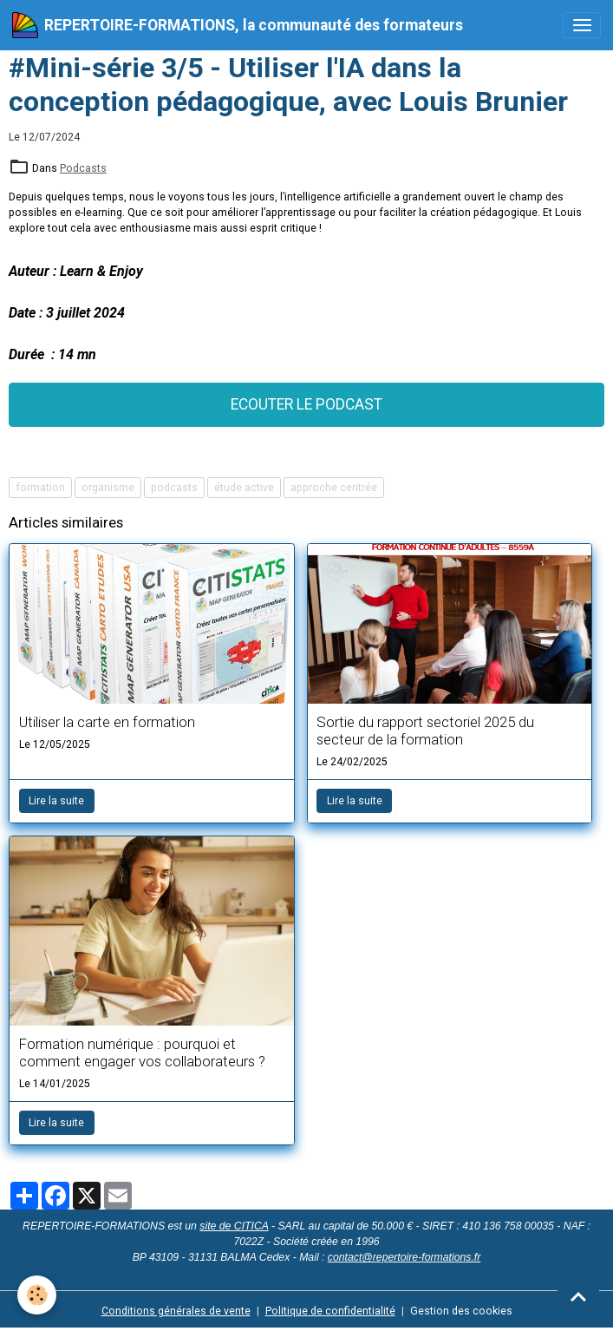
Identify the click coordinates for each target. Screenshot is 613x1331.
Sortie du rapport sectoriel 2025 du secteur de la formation (425, 730)
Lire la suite (56, 801)
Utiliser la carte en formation (107, 722)
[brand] (237, 25)
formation (40, 488)
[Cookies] (36, 1295)
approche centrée (333, 488)
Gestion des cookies (461, 1311)
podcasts (174, 488)
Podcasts (83, 168)
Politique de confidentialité (330, 1311)
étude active (244, 488)
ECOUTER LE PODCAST (306, 404)
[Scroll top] (578, 1296)
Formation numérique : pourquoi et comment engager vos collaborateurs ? (142, 1052)
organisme (108, 488)
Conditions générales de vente (176, 1311)
